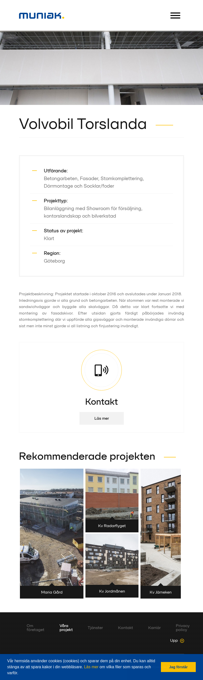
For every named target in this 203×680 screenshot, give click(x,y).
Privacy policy (183, 627)
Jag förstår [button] (178, 667)
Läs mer (91, 667)
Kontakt (125, 627)
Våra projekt (66, 627)
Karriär (154, 627)
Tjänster (95, 627)
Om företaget (35, 627)
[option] (101, 68)
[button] (20, 673)
